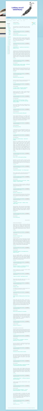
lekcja (15, 199)
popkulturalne (18, 61)
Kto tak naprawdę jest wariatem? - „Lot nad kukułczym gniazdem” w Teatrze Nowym (20, 390)
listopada (9, 36)
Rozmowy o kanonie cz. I (17, 325)
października (9, 37)
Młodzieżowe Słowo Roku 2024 (18, 77)
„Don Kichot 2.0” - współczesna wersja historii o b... (9, 34)
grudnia (9, 27)
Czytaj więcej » (14, 29)
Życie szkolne (19, 19)
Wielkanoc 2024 (16, 286)
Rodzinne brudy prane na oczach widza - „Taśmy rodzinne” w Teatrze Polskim (21, 181)
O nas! (21, 20)
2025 (8, 25)
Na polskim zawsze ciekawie (14, 19)
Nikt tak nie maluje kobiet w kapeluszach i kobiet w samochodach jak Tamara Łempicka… (21, 365)
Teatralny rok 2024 (16, 23)
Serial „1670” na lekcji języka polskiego (19, 157)
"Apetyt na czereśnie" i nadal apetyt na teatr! (20, 276)
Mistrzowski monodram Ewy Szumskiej (19, 311)
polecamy (16, 61)
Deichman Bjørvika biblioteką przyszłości (20, 35)
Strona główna (8, 19)
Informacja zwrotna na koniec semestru (19, 351)
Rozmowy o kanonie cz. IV (17, 192)
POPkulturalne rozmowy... (25, 19)
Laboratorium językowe (9, 20)
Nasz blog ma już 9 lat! (17, 126)
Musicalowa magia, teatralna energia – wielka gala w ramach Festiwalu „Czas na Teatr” (21, 65)
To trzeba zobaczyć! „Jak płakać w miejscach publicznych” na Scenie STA (20, 340)
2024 (8, 26)
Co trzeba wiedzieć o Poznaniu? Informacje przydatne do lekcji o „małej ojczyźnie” (20, 88)
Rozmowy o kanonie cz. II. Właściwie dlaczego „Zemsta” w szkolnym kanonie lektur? (21, 266)
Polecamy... (18, 20)
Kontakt (24, 20)
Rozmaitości (14, 20)
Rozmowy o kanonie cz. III (17, 235)
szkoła (16, 248)
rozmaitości (21, 61)
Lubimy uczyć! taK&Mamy (34, 23)
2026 (8, 24)
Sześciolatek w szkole (31, 19)
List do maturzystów (16, 217)
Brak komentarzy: (23, 43)
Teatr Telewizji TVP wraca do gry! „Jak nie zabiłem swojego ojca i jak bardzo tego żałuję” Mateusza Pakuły (20, 100)
